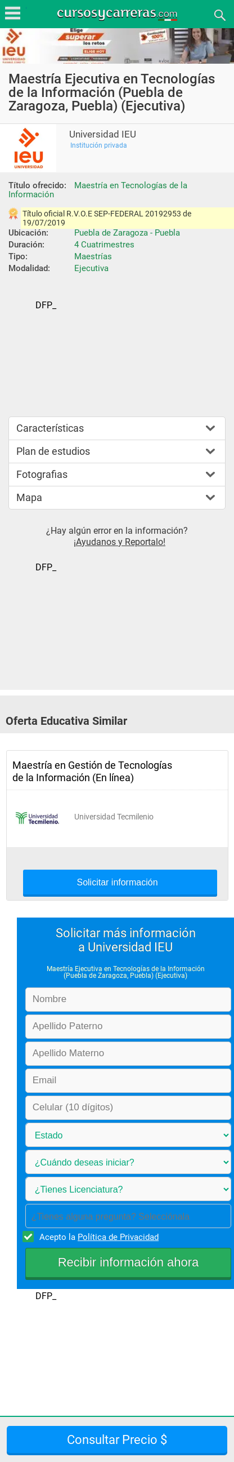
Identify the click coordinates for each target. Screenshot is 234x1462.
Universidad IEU (102, 134)
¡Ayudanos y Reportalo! (119, 542)
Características (50, 428)
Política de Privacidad (118, 1237)
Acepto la (97, 1236)
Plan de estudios (53, 451)
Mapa (29, 497)
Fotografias (42, 474)
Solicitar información (117, 882)
